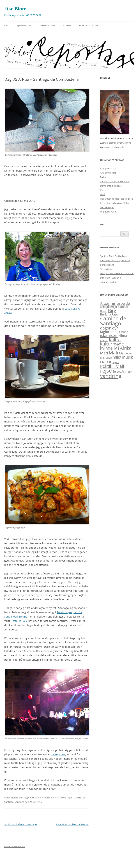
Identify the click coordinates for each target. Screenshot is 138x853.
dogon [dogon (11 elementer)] (105, 328)
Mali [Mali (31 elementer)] (113, 352)
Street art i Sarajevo (110, 277)
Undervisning (47, 25)
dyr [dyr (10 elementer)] (115, 328)
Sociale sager (107, 207)
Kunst (103, 190)
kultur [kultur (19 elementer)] (115, 339)
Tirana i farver (107, 269)
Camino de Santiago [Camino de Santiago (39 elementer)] (113, 321)
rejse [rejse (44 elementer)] (106, 370)
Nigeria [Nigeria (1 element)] (116, 362)
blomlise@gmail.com (120, 142)
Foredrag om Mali (89, 25)
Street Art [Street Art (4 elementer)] (119, 371)
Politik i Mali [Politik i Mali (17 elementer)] (112, 366)
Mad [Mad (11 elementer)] (104, 353)
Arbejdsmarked (108, 168)
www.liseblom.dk (115, 147)
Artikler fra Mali (108, 172)
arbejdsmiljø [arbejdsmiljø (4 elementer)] (108, 307)
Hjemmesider (24, 25)
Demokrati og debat (110, 185)
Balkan (103, 177)
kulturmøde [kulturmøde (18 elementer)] (112, 344)
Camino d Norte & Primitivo (48, 797)
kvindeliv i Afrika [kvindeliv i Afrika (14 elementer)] (115, 348)
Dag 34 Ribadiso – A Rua (72, 824)
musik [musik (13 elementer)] (127, 357)
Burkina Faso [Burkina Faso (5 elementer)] (109, 314)
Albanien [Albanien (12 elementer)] (108, 303)
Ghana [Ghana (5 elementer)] (123, 332)
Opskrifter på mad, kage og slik (116, 198)
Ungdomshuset (108, 211)
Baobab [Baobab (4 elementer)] (123, 307)
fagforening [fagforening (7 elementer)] (109, 331)
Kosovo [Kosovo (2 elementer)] (104, 340)
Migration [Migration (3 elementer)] (106, 357)
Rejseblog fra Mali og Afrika (114, 203)
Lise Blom (15, 8)
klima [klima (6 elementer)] (123, 335)
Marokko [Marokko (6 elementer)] (125, 353)
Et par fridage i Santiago (20, 824)
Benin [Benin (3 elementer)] (103, 311)
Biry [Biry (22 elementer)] (112, 310)
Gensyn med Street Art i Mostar (117, 273)
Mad (102, 194)
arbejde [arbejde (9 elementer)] (123, 303)
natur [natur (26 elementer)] (106, 361)
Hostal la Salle (19, 621)
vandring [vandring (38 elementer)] (110, 376)
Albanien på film (108, 282)
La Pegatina (58, 754)
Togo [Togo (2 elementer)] (129, 371)
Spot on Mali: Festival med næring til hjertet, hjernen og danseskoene (115, 260)
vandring (19, 801)
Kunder (67, 25)
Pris (6, 25)
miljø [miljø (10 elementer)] (117, 357)
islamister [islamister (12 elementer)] (109, 335)
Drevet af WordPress (14, 846)
